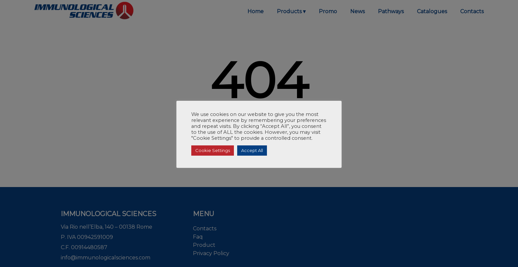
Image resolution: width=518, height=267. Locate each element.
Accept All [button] (252, 150)
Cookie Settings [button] (212, 150)
